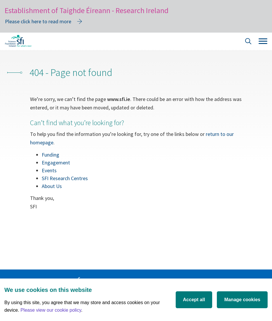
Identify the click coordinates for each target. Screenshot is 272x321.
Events (49, 170)
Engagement (56, 162)
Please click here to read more (38, 21)
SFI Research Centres (65, 178)
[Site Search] (248, 42)
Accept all (194, 299)
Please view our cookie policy (50, 310)
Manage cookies (242, 299)
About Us (52, 186)
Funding (50, 154)
